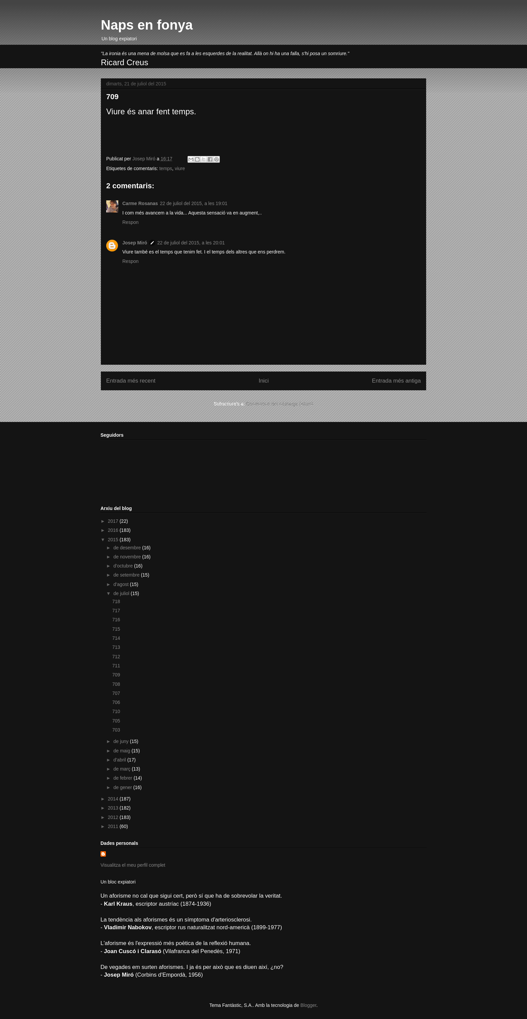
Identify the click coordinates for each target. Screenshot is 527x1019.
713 (116, 647)
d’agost (121, 584)
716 (116, 619)
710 (116, 711)
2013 (114, 808)
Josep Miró (134, 242)
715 (116, 629)
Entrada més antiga (396, 381)
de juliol (121, 593)
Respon (130, 222)
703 (116, 730)
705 (116, 720)
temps (165, 168)
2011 (114, 826)
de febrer (123, 778)
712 (116, 656)
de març (122, 769)
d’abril (120, 759)
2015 (114, 539)
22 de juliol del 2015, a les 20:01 (191, 242)
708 (116, 684)
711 (116, 665)
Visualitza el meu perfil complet (132, 865)
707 (116, 693)
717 (116, 610)
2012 (114, 817)
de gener (123, 787)
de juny (121, 741)
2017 (114, 521)
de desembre (127, 547)
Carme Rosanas (140, 203)
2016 (114, 530)
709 (116, 674)
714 (116, 638)
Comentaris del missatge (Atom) (279, 403)
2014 (114, 798)
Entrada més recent (130, 381)
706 (116, 702)
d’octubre (123, 566)
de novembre (127, 556)
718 (116, 601)
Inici (264, 381)
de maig (122, 750)
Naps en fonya (147, 24)
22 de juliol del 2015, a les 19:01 (194, 203)
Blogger (308, 1005)
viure (180, 168)
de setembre (127, 575)
